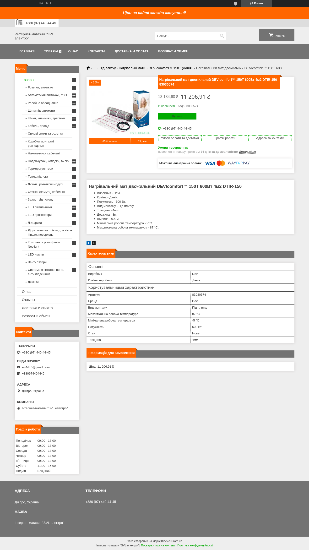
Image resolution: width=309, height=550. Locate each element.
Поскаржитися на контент (158, 545)
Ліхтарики (35, 222)
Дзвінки (33, 281)
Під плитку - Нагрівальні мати (122, 68)
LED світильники (40, 207)
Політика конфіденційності (195, 545)
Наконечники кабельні (44, 153)
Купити (177, 116)
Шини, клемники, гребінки (46, 118)
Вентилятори (37, 262)
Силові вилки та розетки (45, 133)
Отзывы (28, 300)
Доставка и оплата (132, 51)
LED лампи (36, 254)
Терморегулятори (40, 168)
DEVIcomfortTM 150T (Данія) (171, 68)
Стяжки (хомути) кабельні (46, 192)
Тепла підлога (38, 176)
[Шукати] (222, 36)
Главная (27, 51)
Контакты (96, 51)
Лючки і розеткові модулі (45, 184)
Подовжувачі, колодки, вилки (49, 161)
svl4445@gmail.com (36, 367)
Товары (51, 51)
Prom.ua (176, 541)
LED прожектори (40, 215)
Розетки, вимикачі (41, 87)
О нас (73, 51)
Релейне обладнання (43, 103)
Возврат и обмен (173, 51)
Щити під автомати (41, 110)
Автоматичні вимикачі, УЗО (47, 95)
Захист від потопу (40, 199)
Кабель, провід (38, 126)
